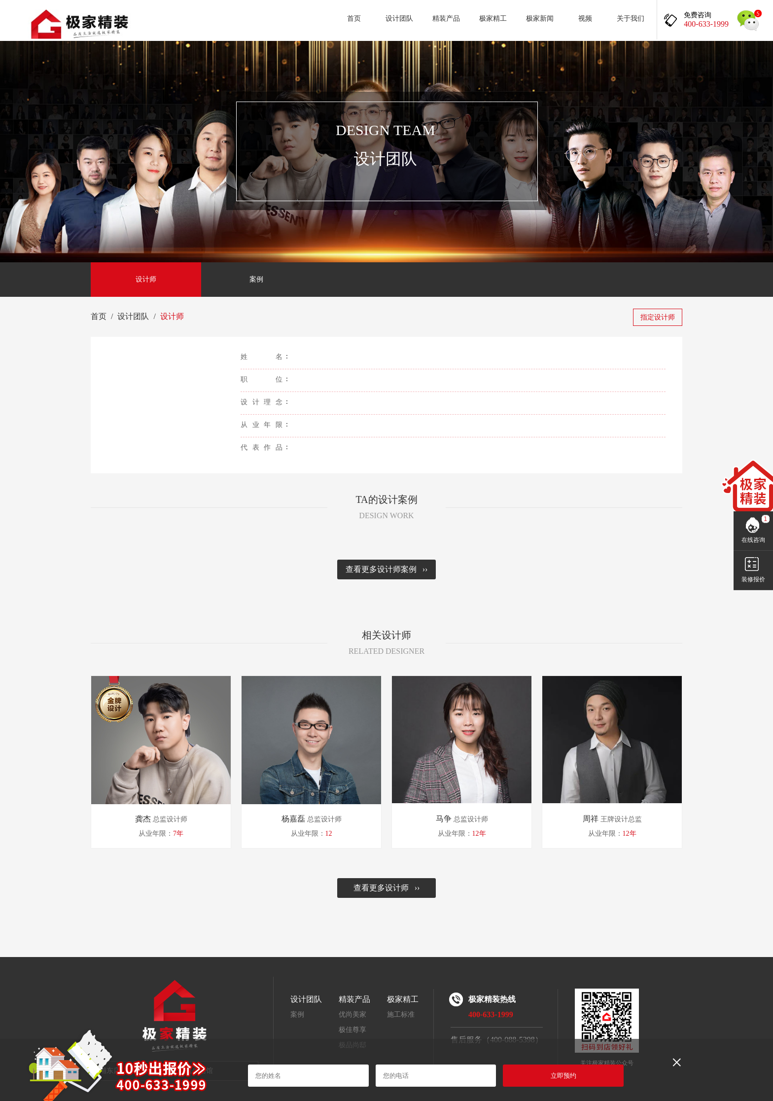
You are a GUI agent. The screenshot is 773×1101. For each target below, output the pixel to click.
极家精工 (493, 18)
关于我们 (630, 18)
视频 (585, 18)
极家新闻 (540, 18)
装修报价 (753, 579)
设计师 (146, 279)
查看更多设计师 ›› (386, 888)
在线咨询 (753, 539)
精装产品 (446, 18)
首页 (354, 18)
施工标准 (401, 1014)
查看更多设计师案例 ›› (387, 569)
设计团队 (399, 18)
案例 (256, 279)
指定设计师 (657, 317)
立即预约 (563, 1075)
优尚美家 (352, 1014)
